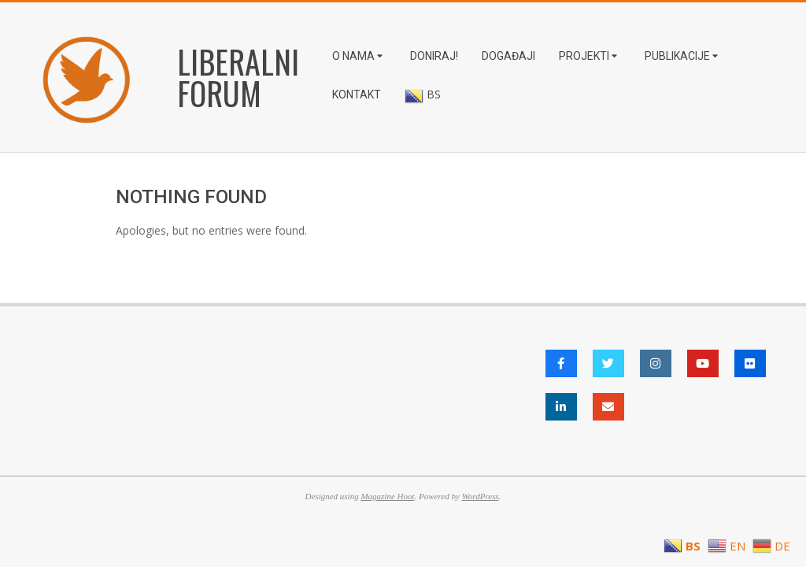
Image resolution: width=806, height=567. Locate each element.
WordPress (480, 496)
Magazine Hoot (387, 496)
